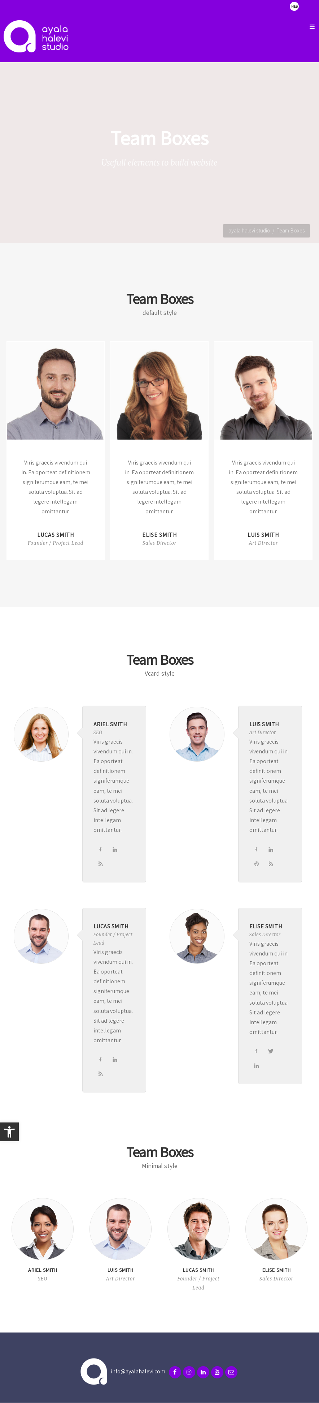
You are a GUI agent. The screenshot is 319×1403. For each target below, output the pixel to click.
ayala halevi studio (249, 230)
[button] (9, 1131)
